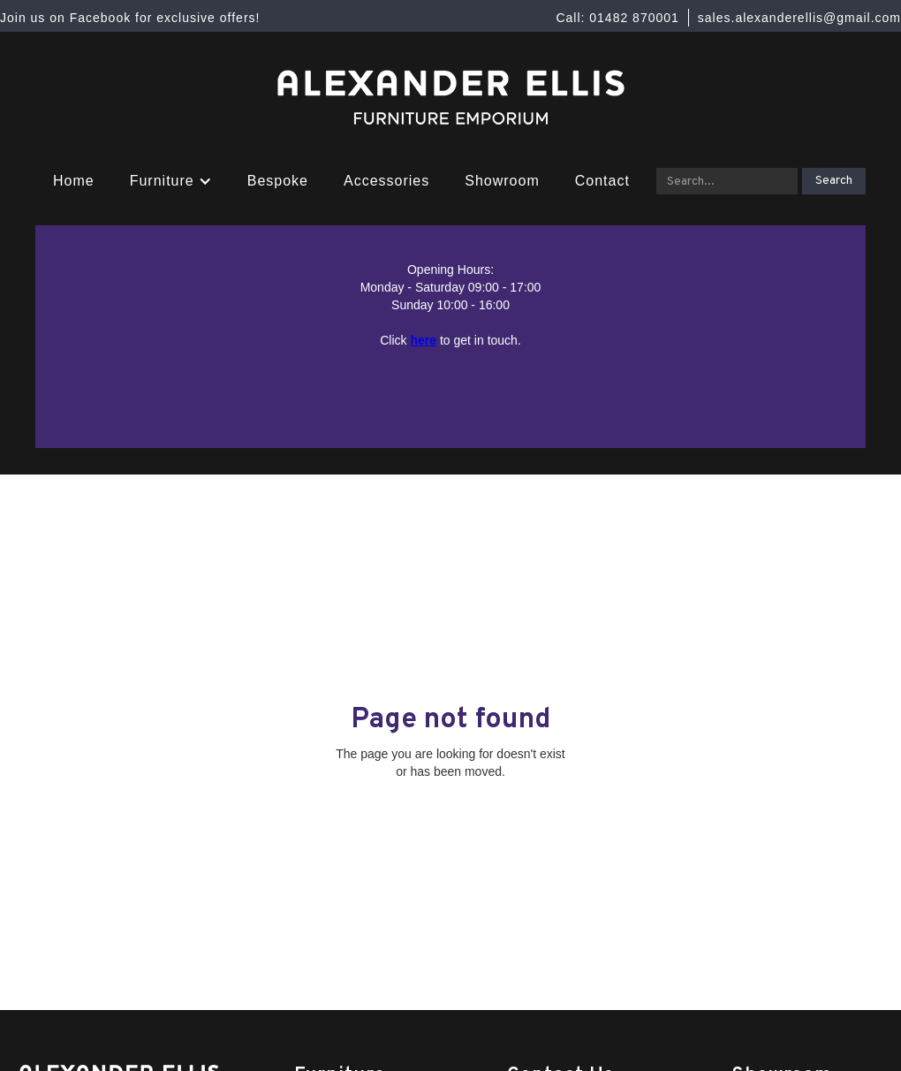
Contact (602, 180)
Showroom (502, 180)
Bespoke (277, 180)
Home (74, 180)
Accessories (386, 180)
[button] (171, 181)
